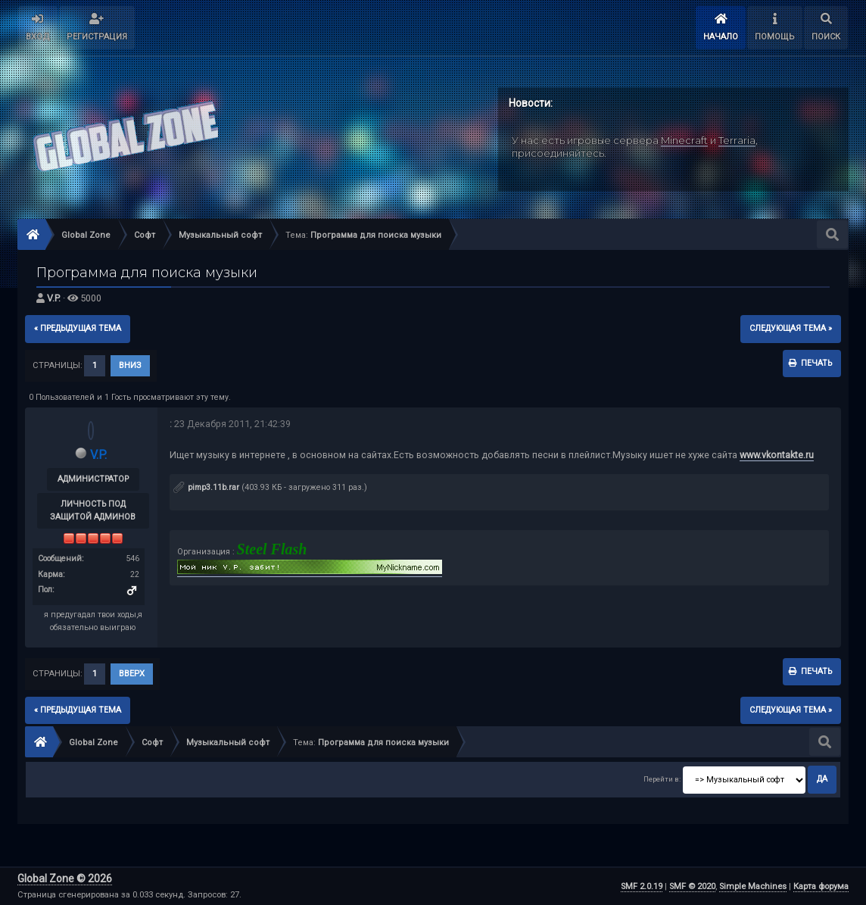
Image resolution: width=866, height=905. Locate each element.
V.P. (54, 298)
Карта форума (821, 886)
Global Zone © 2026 (64, 878)
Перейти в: (662, 779)
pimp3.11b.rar (206, 487)
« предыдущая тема (77, 328)
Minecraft (684, 140)
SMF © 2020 (692, 886)
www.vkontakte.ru (777, 454)
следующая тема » (790, 328)
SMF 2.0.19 (641, 886)
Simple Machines (753, 886)
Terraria (736, 140)
